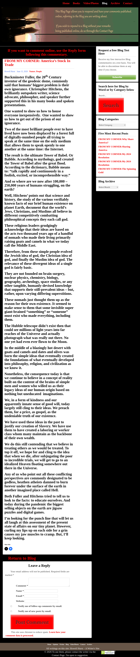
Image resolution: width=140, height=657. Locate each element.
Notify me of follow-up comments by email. (40, 606)
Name (20, 590)
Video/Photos (91, 3)
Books (76, 3)
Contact (127, 3)
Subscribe (117, 77)
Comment (22, 585)
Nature (32, 71)
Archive (115, 3)
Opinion (55, 644)
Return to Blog (22, 558)
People (39, 71)
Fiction (62, 644)
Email (20, 596)
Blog (104, 3)
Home (66, 3)
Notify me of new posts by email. (34, 611)
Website (20, 601)
